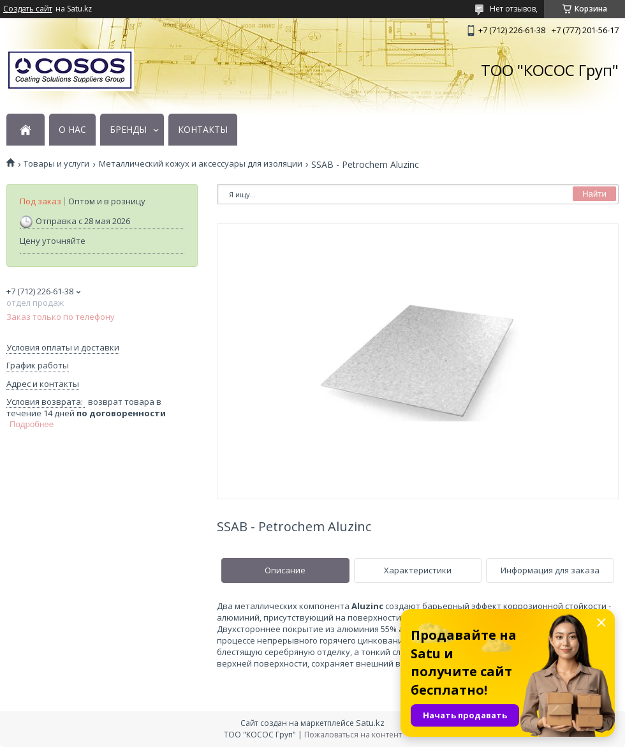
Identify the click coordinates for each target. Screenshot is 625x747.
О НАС (72, 129)
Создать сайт (27, 8)
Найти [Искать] (594, 194)
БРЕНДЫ (128, 129)
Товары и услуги (56, 163)
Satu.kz (370, 722)
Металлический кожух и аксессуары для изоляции (200, 163)
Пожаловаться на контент (353, 734)
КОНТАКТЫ (203, 129)
